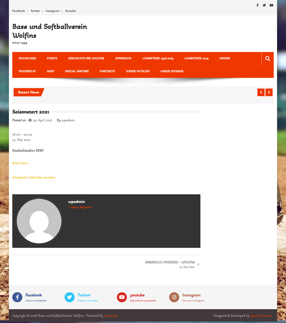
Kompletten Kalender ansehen (33, 179)
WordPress (111, 317)
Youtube (70, 11)
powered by (224, 59)
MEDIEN (202, 59)
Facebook (18, 11)
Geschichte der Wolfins (78, 59)
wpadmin (68, 122)
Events (47, 59)
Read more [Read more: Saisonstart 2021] (19, 164)
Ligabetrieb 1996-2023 (142, 59)
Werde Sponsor (128, 72)
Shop (20, 72)
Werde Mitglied (97, 72)
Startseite (70, 72)
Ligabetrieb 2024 (178, 59)
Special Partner (43, 72)
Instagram (52, 11)
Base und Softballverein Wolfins (49, 31)
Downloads (25, 59)
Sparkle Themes (260, 317)
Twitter (35, 11)
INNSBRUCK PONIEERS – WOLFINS (170, 266)
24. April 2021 (43, 122)
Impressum (111, 59)
